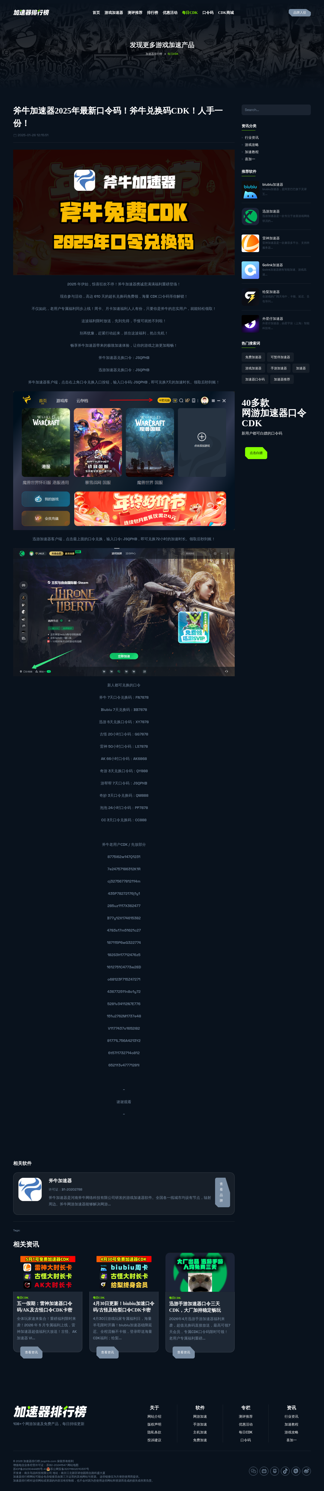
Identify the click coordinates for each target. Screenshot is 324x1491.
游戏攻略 (252, 144)
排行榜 (152, 13)
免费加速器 (253, 357)
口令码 (207, 13)
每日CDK (190, 13)
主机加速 (200, 1432)
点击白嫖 (256, 453)
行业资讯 (252, 137)
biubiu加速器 (272, 184)
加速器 (301, 368)
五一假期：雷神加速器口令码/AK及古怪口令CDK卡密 (44, 1306)
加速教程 (252, 152)
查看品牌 (221, 1192)
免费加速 (200, 1440)
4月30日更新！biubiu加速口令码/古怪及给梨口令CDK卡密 (123, 1306)
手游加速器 (279, 368)
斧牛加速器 (127, 284)
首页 (96, 13)
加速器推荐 (282, 379)
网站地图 (72, 1465)
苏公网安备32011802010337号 (69, 1469)
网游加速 (200, 1416)
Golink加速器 (272, 265)
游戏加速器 (114, 13)
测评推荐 (135, 13)
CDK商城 (226, 13)
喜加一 (250, 159)
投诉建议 (154, 1440)
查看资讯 (31, 1352)
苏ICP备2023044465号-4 (29, 1469)
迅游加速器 (108, 369)
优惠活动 (170, 13)
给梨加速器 (271, 292)
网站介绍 (154, 1416)
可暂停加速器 (280, 357)
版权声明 (154, 1424)
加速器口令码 (255, 379)
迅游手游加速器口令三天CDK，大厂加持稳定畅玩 (195, 1307)
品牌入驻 (299, 12)
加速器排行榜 (154, 54)
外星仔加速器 (272, 318)
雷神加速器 (271, 238)
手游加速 (200, 1424)
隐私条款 (154, 1432)
